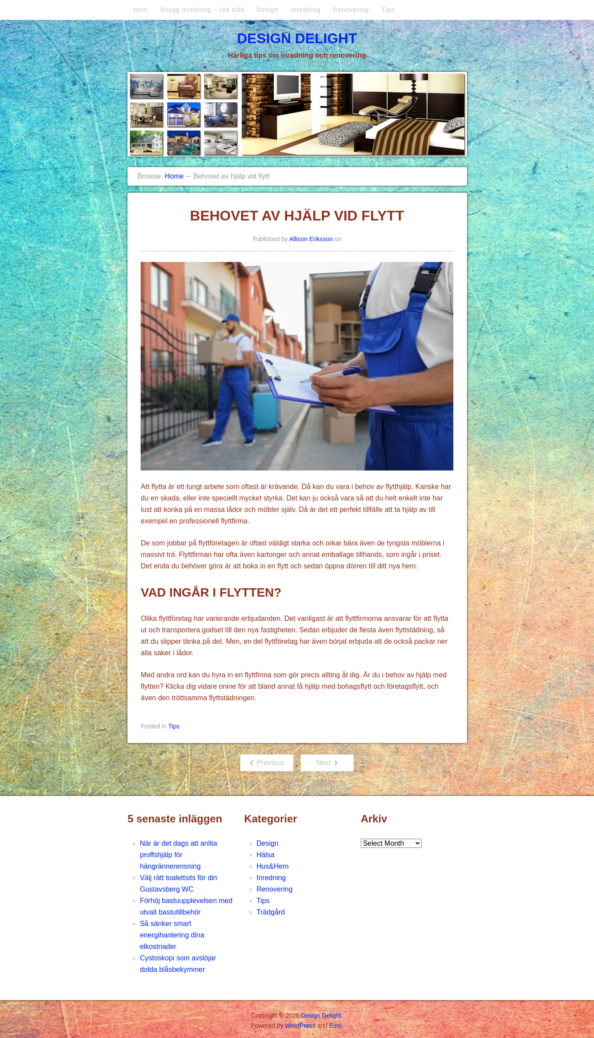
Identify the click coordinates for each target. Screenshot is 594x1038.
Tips (388, 9)
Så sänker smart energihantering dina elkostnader (172, 935)
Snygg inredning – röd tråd (202, 9)
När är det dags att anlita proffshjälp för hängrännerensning (178, 855)
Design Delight (297, 38)
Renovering (351, 9)
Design (268, 9)
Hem (141, 9)
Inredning (306, 9)
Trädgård (271, 912)
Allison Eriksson (311, 239)
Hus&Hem (273, 866)
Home (174, 176)
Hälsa (266, 855)
